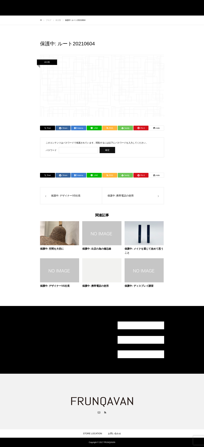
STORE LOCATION (92, 433)
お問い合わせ (114, 433)
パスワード (51, 150)
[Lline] (94, 128)
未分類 (47, 62)
